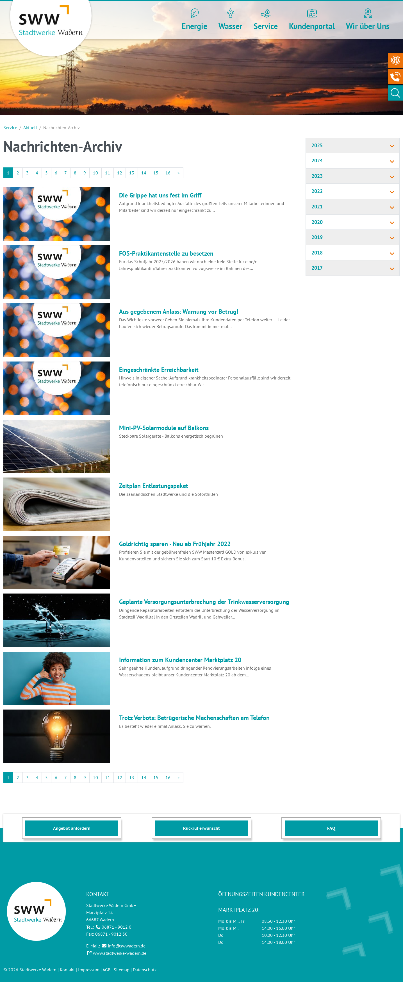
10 (95, 173)
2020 (317, 222)
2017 (317, 268)
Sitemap (121, 969)
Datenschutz (144, 969)
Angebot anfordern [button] (71, 828)
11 (107, 173)
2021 (317, 206)
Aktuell (30, 127)
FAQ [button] (331, 828)
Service (10, 127)
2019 (317, 237)
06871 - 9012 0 (116, 927)
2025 (317, 145)
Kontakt (67, 969)
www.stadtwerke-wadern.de (119, 953)
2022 (317, 191)
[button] (194, 20)
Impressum (88, 969)
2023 (317, 176)
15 (155, 173)
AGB (106, 969)
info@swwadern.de (126, 946)
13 (131, 173)
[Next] (178, 172)
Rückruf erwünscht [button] (201, 828)
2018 (317, 252)
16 (167, 173)
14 (143, 173)
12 (119, 173)
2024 (317, 160)
